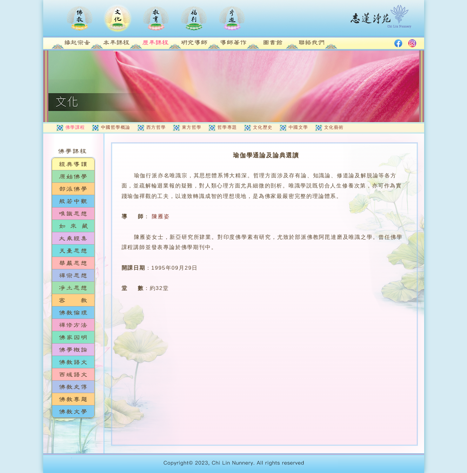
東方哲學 (192, 127)
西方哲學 (156, 127)
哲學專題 (227, 127)
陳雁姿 (161, 217)
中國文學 (298, 127)
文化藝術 (334, 127)
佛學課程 (75, 127)
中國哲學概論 (115, 127)
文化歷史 (263, 127)
